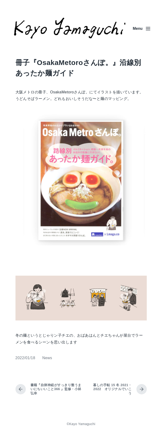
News (47, 358)
